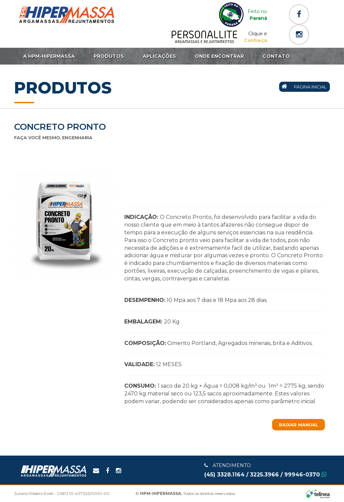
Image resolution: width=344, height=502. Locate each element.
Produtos (109, 56)
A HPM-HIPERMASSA (49, 56)
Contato (276, 56)
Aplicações (159, 56)
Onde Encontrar (219, 56)
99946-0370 (305, 474)
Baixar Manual (298, 424)
